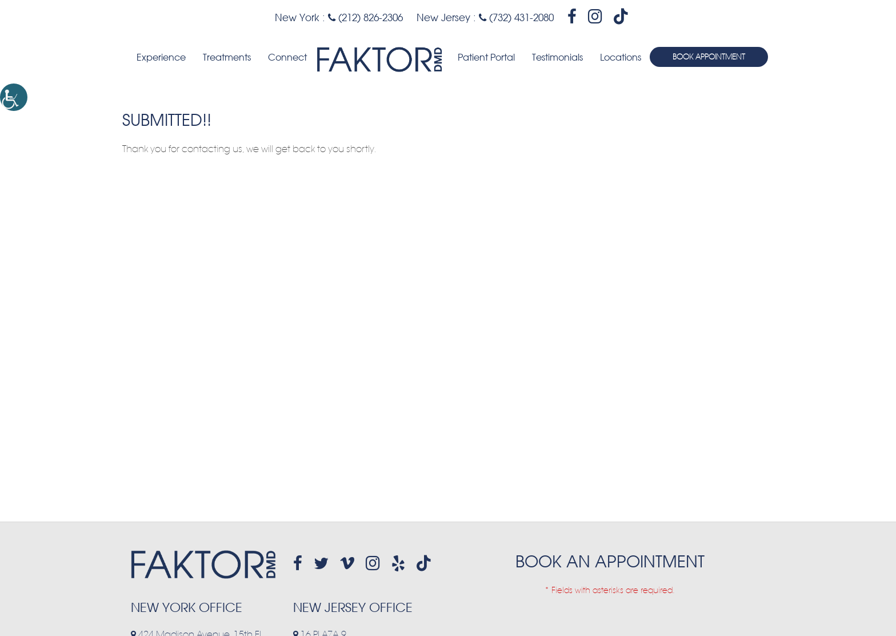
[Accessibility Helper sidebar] (13, 97)
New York (297, 17)
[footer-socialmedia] (297, 563)
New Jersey (443, 17)
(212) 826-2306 (365, 17)
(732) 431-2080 (516, 17)
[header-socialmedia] (572, 17)
